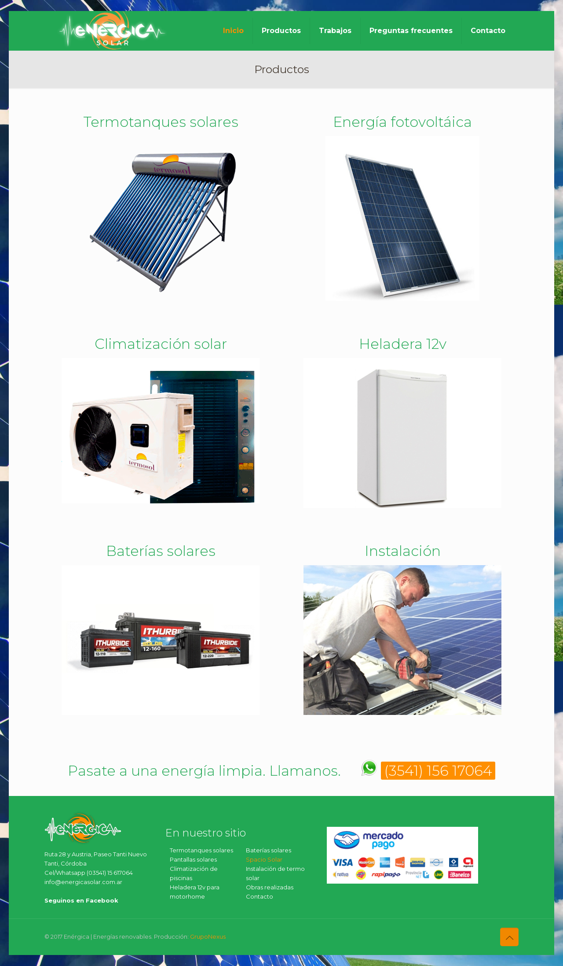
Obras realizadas (269, 887)
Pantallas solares (193, 859)
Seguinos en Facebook (81, 900)
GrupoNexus (208, 936)
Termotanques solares (201, 850)
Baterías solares (268, 850)
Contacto (259, 896)
